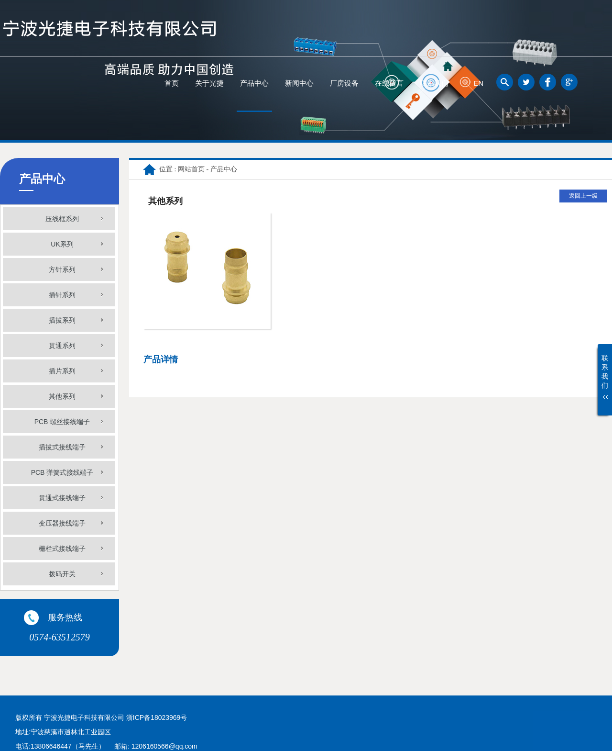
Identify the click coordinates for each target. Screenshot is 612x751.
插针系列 (62, 295)
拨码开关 (62, 574)
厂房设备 (344, 83)
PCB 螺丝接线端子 (62, 422)
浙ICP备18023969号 (156, 717)
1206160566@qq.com (164, 746)
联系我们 (434, 83)
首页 (171, 83)
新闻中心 (299, 83)
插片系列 (62, 371)
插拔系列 (62, 320)
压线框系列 (62, 219)
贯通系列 (62, 345)
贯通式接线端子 (62, 498)
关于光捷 (209, 83)
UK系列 (62, 244)
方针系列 (62, 269)
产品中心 (254, 83)
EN (478, 83)
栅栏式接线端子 (62, 548)
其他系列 (62, 396)
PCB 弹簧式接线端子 (62, 472)
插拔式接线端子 (62, 447)
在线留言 (389, 83)
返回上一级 (583, 195)
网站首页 (191, 169)
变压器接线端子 (62, 523)
